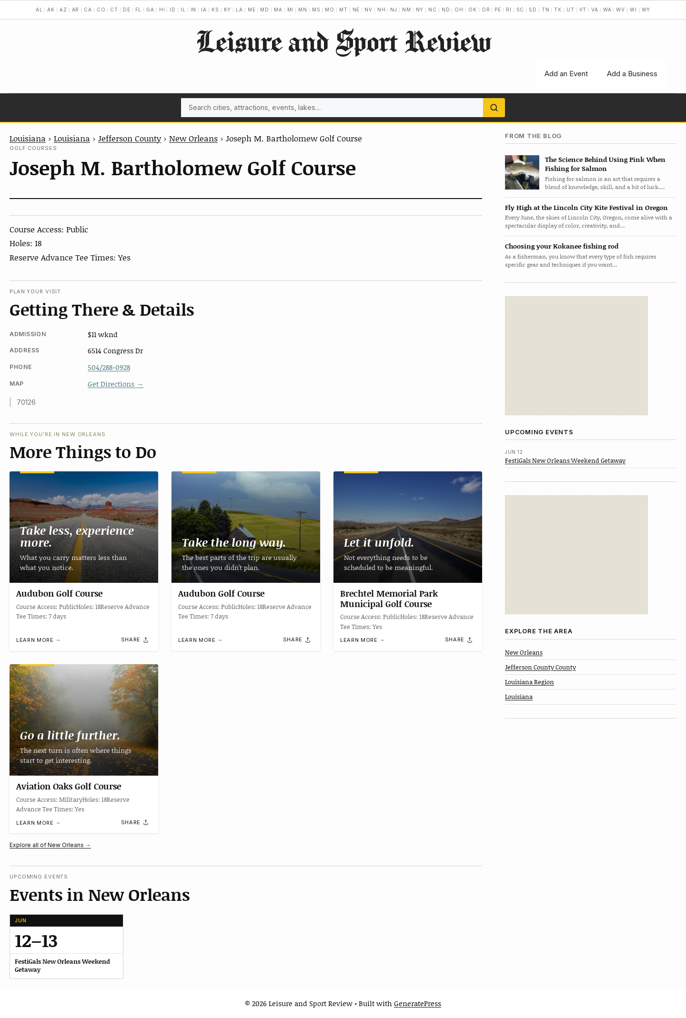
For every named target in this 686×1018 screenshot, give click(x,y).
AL (39, 9)
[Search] (494, 107)
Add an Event (566, 73)
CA (88, 9)
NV (368, 9)
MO (329, 9)
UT (570, 9)
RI (509, 9)
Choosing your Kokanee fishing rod (561, 246)
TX (558, 9)
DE (127, 9)
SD (533, 9)
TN (546, 9)
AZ (63, 9)
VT (583, 9)
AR (76, 9)
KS (215, 9)
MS (316, 9)
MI (290, 9)
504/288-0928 (109, 367)
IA (204, 9)
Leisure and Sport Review (343, 40)
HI (162, 9)
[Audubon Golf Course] (84, 527)
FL (138, 9)
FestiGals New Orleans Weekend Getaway (565, 460)
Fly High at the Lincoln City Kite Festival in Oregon (586, 207)
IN (194, 9)
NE (356, 9)
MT (343, 9)
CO (101, 9)
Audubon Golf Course (59, 593)
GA (150, 9)
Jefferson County (129, 138)
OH (459, 9)
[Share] (135, 640)
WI (633, 9)
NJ (393, 9)
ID (173, 9)
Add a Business (632, 73)
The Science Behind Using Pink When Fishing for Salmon (605, 163)
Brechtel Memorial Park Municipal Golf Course (389, 598)
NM (406, 9)
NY (420, 9)
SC (520, 9)
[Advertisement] (576, 355)
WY (646, 9)
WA (607, 9)
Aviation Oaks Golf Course (68, 786)
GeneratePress (417, 1003)
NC (432, 9)
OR (486, 9)
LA (239, 9)
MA (278, 9)
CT (114, 9)
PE (497, 9)
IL (183, 9)
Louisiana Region (529, 682)
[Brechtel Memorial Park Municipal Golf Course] (407, 527)
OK (472, 9)
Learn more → (38, 640)
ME (252, 9)
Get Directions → (115, 384)
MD (264, 9)
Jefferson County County (540, 667)
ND (446, 9)
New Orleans (193, 138)
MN (302, 9)
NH (381, 9)
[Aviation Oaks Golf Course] (84, 720)
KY (228, 9)
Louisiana (28, 138)
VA (594, 9)
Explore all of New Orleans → (50, 844)
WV (620, 9)
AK (51, 9)
